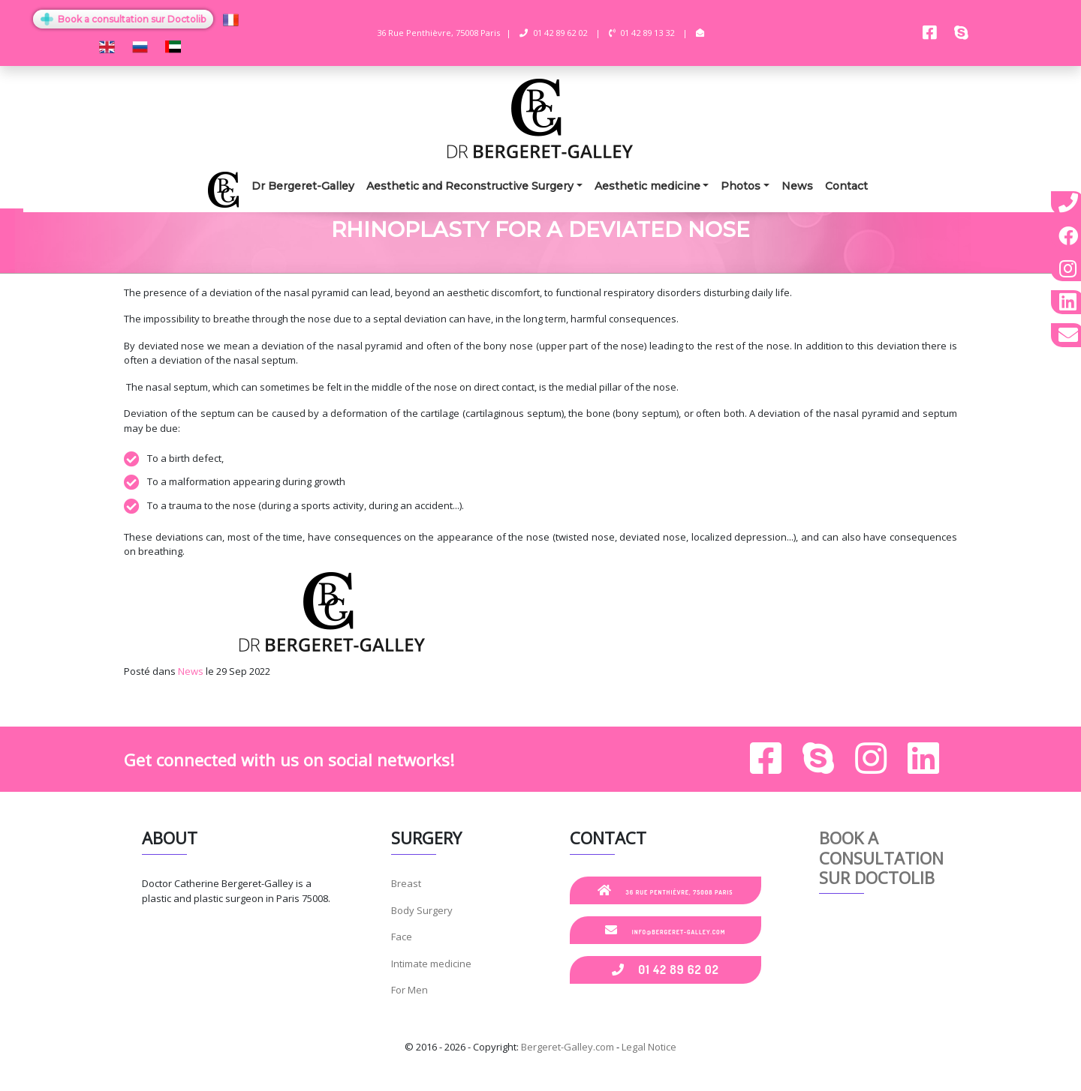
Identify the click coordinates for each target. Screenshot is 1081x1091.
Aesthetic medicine (647, 186)
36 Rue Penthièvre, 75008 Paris (665, 890)
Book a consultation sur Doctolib (123, 19)
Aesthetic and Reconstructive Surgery (470, 186)
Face (401, 936)
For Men (409, 990)
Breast (406, 883)
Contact (846, 186)
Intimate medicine (431, 963)
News (797, 186)
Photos (740, 186)
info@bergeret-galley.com (665, 930)
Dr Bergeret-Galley (302, 186)
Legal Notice (649, 1047)
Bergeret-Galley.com (567, 1047)
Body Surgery (422, 910)
